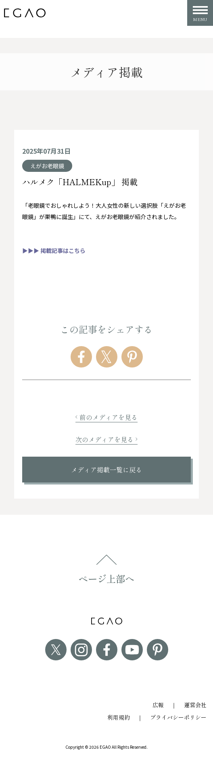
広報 (158, 705)
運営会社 (195, 705)
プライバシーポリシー (178, 717)
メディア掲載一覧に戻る (106, 469)
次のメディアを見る (106, 439)
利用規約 (118, 717)
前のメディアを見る (106, 417)
